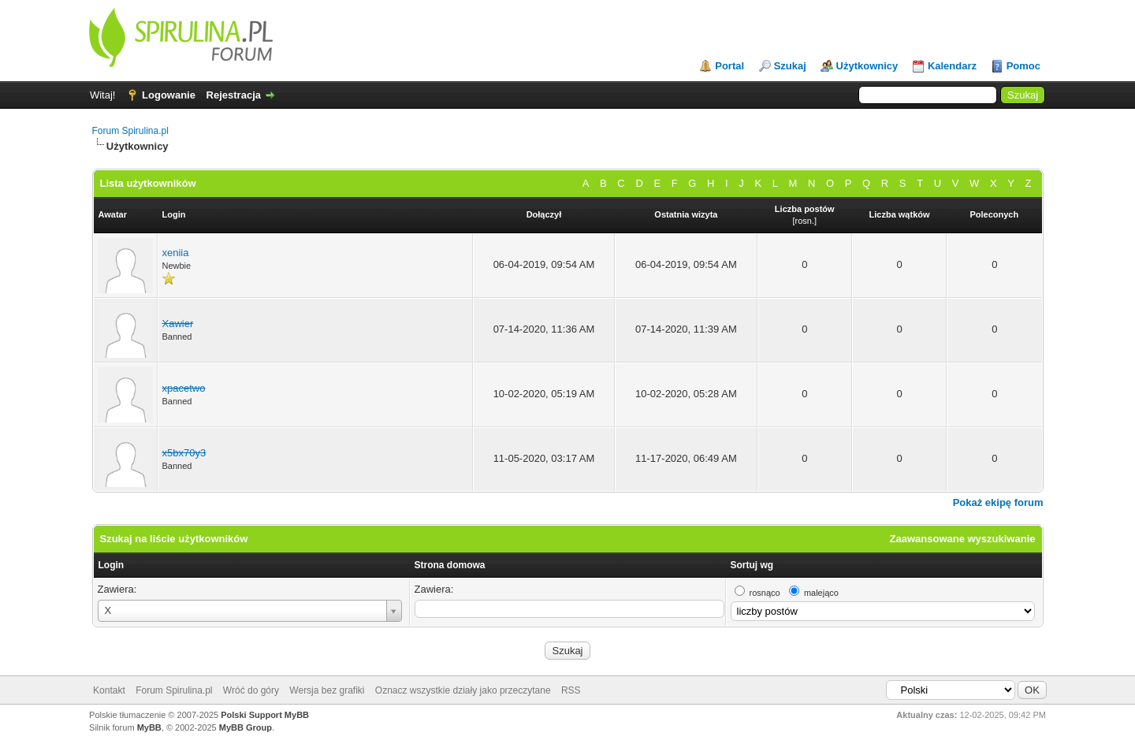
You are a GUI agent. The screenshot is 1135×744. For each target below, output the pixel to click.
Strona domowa (450, 565)
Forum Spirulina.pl (130, 130)
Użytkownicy (867, 66)
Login (112, 565)
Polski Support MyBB (265, 715)
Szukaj (790, 66)
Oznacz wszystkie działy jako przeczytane (463, 690)
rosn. (804, 220)
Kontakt (109, 690)
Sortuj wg (752, 565)
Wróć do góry (251, 690)
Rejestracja (234, 95)
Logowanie (168, 95)
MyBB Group (245, 727)
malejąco (821, 592)
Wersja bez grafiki (326, 690)
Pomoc (1023, 66)
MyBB (149, 727)
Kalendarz (952, 66)
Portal (729, 66)
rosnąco (765, 592)
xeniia (175, 253)
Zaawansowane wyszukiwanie (963, 539)
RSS (571, 690)
